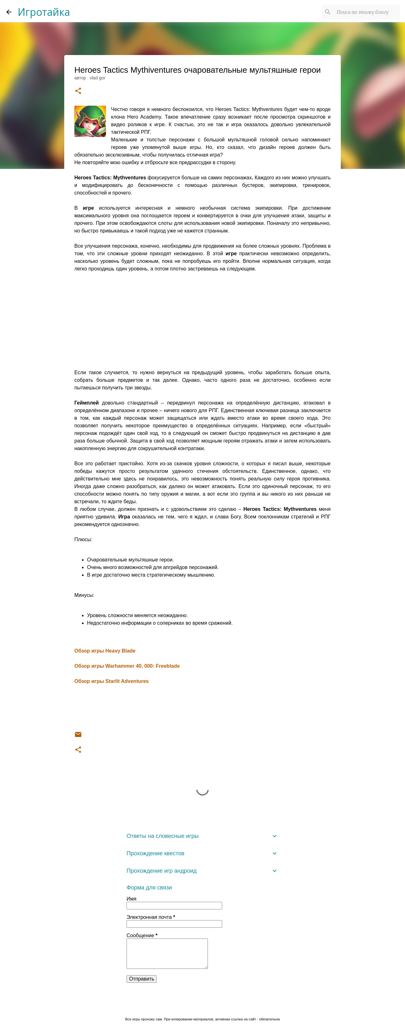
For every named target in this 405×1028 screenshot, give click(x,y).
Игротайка (44, 12)
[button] (78, 91)
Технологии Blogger (202, 1006)
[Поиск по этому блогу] (366, 12)
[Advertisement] (202, 324)
